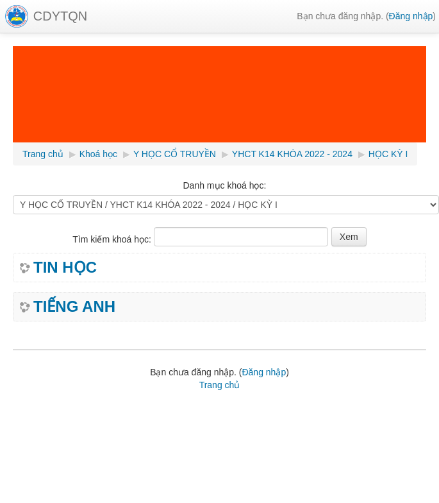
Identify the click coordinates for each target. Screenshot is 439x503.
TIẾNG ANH (74, 306)
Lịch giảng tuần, (45, 407)
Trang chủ (219, 385)
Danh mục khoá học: (224, 185)
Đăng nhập (411, 16)
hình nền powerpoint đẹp (224, 419)
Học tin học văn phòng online (291, 407)
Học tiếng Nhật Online (131, 419)
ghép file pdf (62, 419)
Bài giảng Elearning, (117, 407)
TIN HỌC (65, 267)
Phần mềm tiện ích (195, 407)
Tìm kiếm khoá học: (112, 239)
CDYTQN (60, 16)
